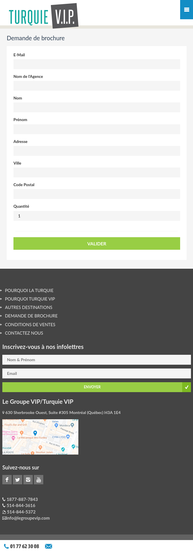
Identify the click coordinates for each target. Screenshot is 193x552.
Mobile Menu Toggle (186, 9)
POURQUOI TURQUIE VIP (30, 298)
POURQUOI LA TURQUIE (29, 290)
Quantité (21, 206)
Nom (17, 98)
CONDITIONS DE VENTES (30, 324)
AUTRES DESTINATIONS (28, 307)
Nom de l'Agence (28, 76)
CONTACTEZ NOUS (24, 333)
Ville (17, 163)
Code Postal (24, 184)
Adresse (20, 141)
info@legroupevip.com (28, 517)
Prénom (20, 119)
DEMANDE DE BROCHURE (31, 315)
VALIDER (96, 243)
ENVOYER (92, 387)
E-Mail (19, 55)
